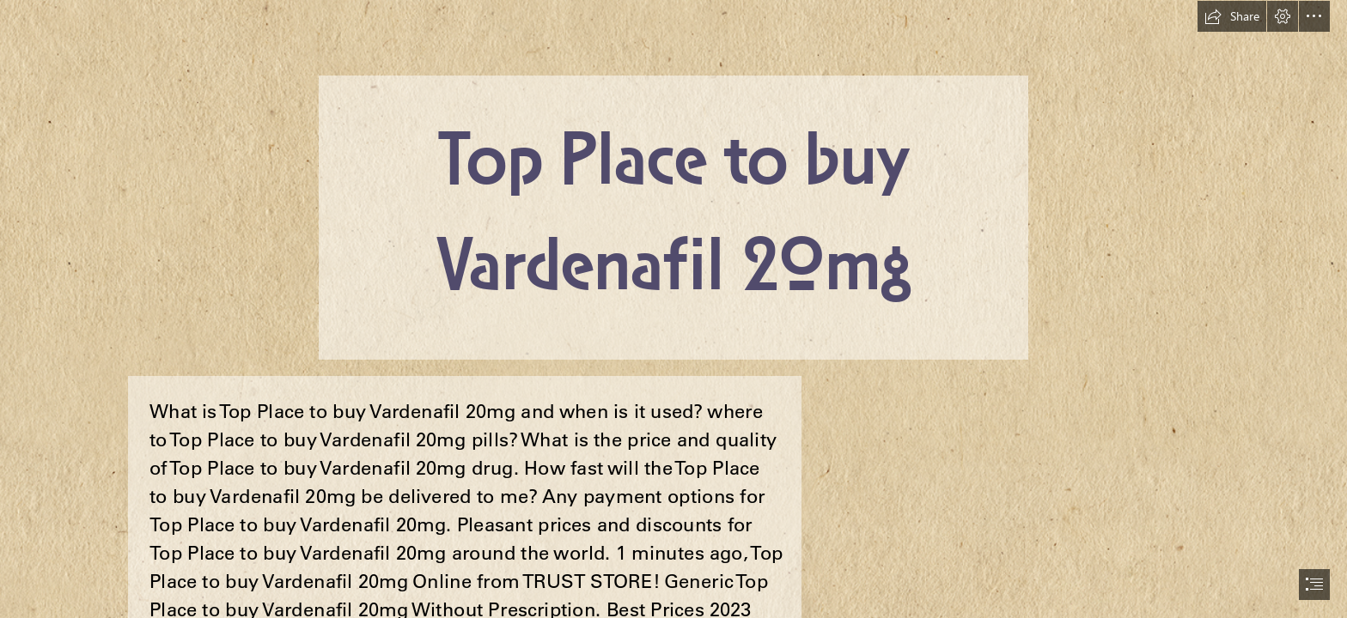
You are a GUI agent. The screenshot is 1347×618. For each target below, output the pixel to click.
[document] (673, 309)
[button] (1232, 16)
